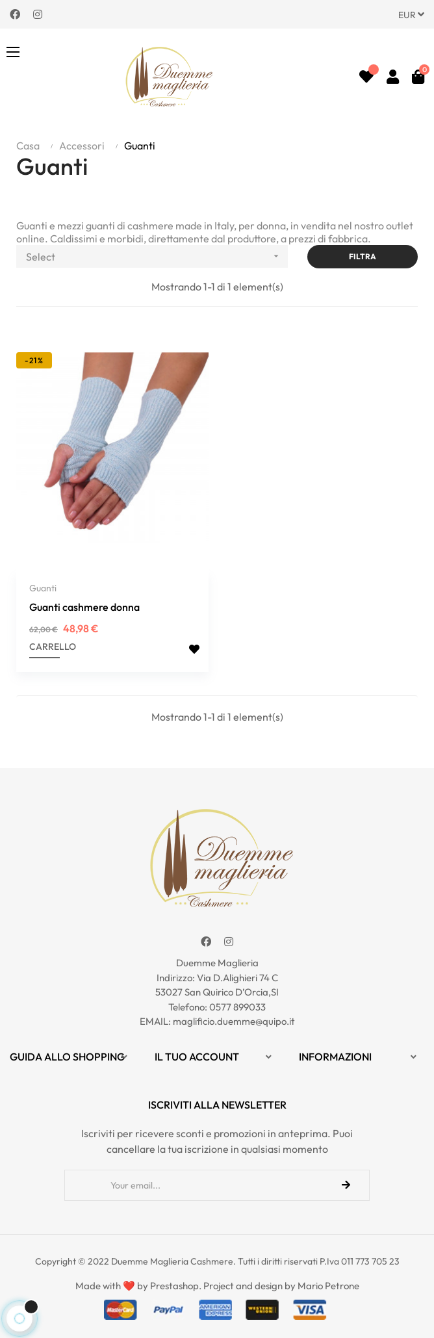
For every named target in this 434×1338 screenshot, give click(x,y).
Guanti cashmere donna (84, 605)
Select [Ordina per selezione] (157, 256)
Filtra (362, 256)
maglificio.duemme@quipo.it (234, 1020)
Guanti (43, 587)
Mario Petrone (328, 1284)
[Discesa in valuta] (411, 14)
